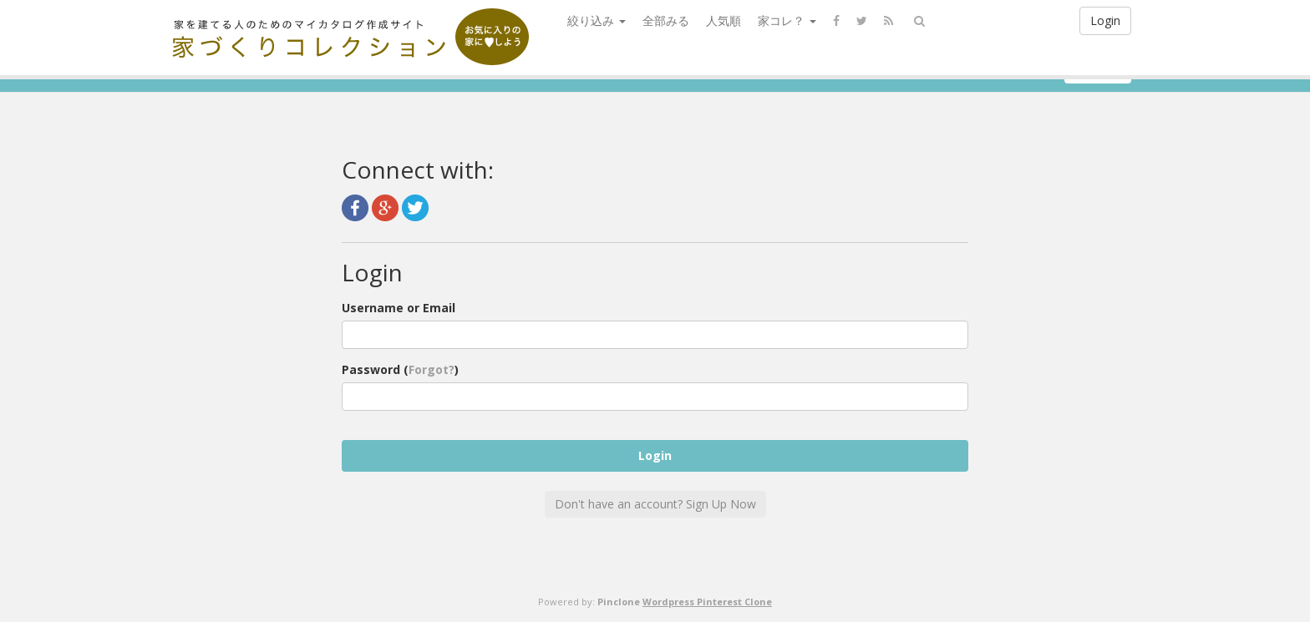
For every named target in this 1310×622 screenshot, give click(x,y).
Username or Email (398, 308)
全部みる (665, 20)
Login (1105, 20)
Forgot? (431, 369)
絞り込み (596, 20)
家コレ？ (787, 20)
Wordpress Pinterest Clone (707, 601)
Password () (400, 369)
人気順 (723, 20)
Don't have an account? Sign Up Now (655, 504)
